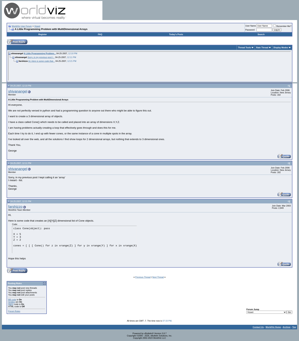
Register (42, 34)
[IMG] (10, 304)
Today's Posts (176, 34)
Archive (286, 327)
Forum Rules (14, 311)
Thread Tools (244, 47)
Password (250, 30)
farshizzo (15, 207)
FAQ (100, 34)
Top (294, 327)
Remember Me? (282, 26)
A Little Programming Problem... (40, 53)
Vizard (37, 26)
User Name (250, 26)
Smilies (11, 302)
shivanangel (17, 91)
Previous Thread (143, 277)
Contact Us (258, 327)
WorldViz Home (273, 327)
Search (261, 34)
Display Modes (280, 47)
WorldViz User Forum (22, 26)
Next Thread (158, 277)
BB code (12, 299)
